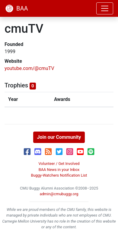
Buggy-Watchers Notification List (59, 175)
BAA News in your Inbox (59, 169)
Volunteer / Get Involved (58, 163)
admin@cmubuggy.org (59, 194)
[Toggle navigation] (104, 8)
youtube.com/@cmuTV (29, 68)
